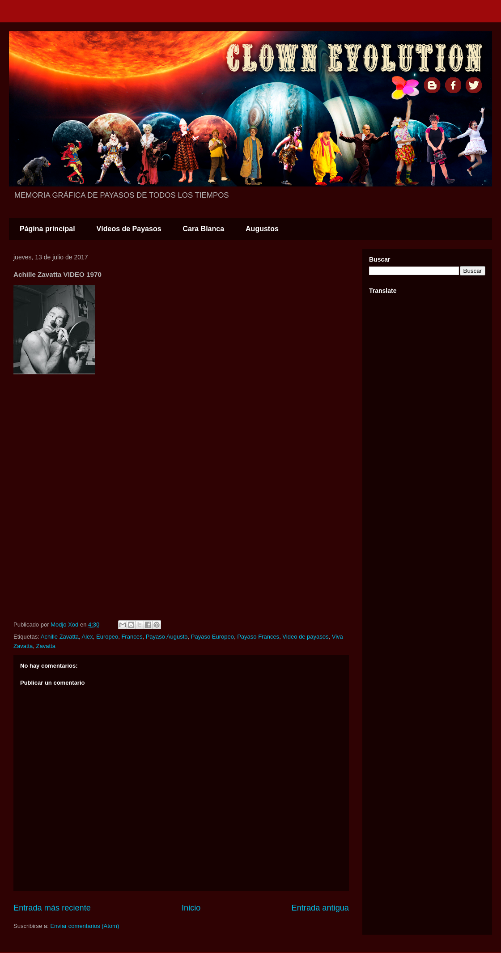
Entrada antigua (320, 907)
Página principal (47, 229)
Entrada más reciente (52, 907)
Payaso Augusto (167, 636)
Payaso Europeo (212, 636)
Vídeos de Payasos (129, 229)
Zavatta (45, 646)
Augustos (262, 229)
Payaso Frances (258, 636)
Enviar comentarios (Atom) (84, 926)
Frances (131, 636)
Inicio (191, 907)
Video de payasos (305, 636)
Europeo (107, 636)
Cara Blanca (204, 229)
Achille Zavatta (60, 636)
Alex (87, 636)
